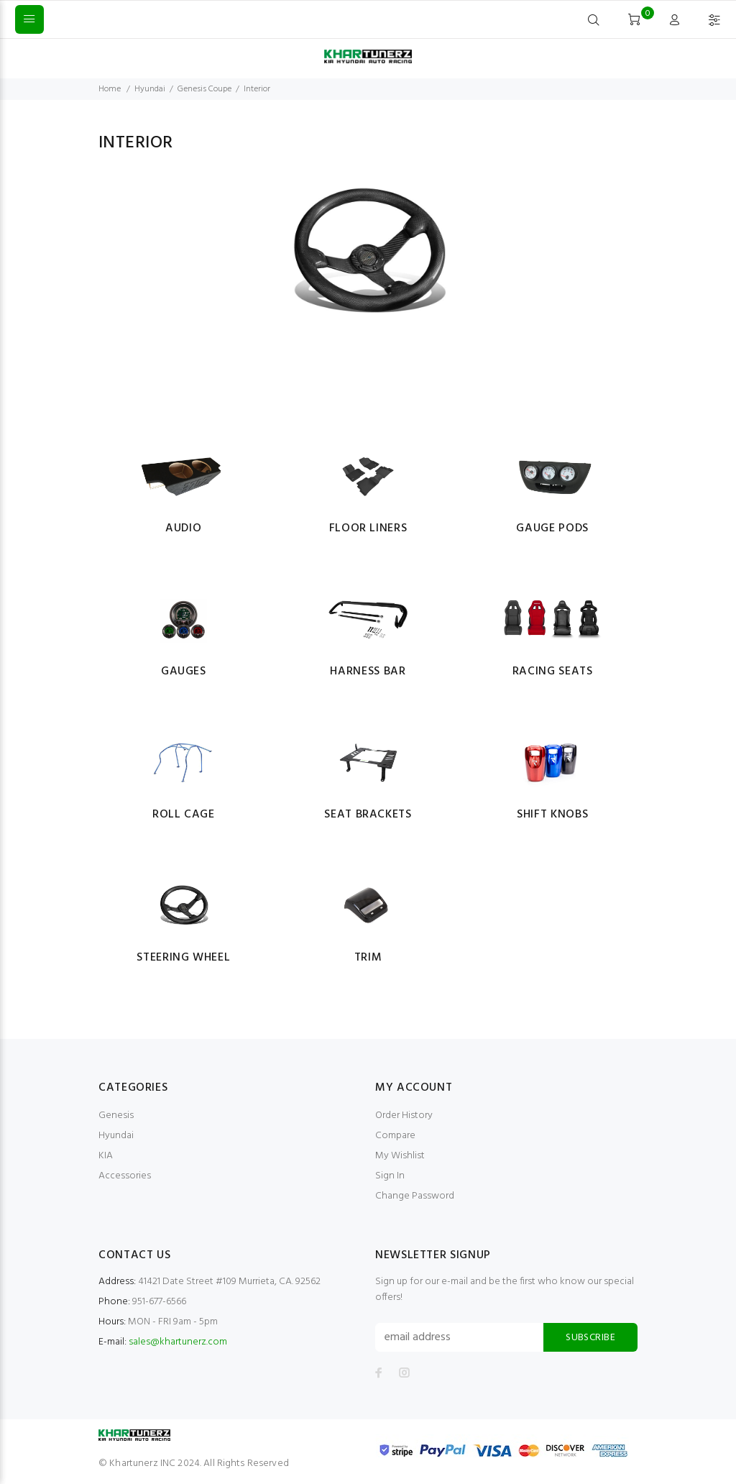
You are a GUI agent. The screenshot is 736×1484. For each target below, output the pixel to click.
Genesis (116, 1115)
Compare (395, 1135)
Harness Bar (367, 671)
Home (109, 89)
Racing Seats (552, 671)
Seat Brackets (367, 814)
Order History (404, 1115)
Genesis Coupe (204, 89)
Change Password (414, 1196)
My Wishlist (400, 1156)
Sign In (390, 1176)
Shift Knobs (552, 814)
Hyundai (149, 89)
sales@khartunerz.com (178, 1342)
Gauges (183, 671)
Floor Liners (368, 528)
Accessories (124, 1176)
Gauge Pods (552, 528)
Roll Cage (183, 814)
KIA (105, 1156)
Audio (183, 528)
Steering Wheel (183, 957)
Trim (368, 957)
